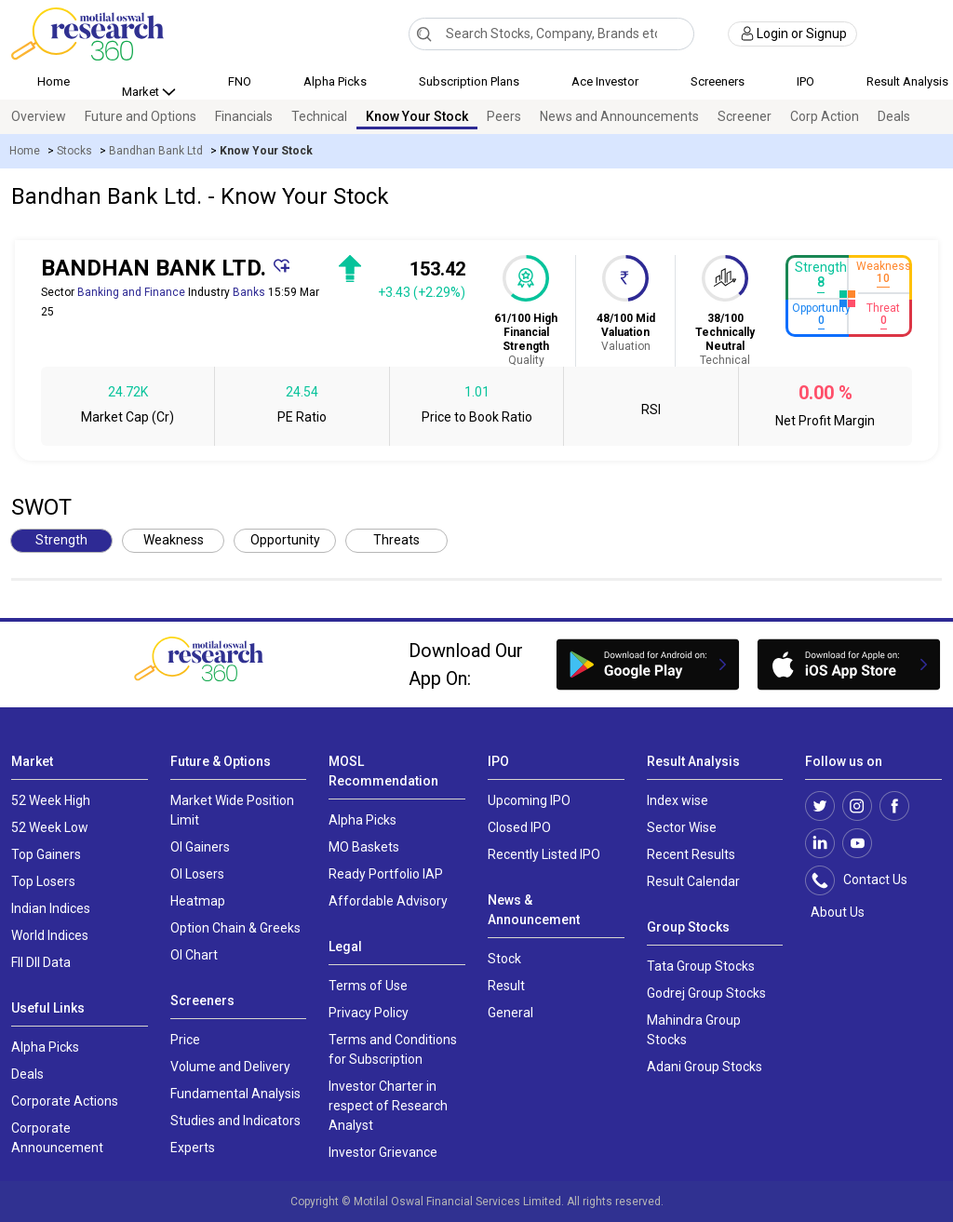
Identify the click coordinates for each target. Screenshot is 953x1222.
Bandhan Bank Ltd (156, 150)
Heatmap (197, 900)
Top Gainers (46, 854)
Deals (894, 116)
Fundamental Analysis (235, 1093)
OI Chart (194, 954)
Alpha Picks (335, 81)
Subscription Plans (469, 81)
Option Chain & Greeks (235, 927)
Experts (192, 1147)
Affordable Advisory (388, 900)
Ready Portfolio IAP (386, 873)
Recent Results (691, 854)
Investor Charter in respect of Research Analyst (388, 1106)
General (510, 1012)
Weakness (173, 539)
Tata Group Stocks (701, 966)
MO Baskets (364, 846)
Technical (319, 116)
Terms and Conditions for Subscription (393, 1049)
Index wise (677, 800)
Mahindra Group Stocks (694, 1030)
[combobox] (552, 34)
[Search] (424, 33)
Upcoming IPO (529, 800)
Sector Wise (682, 827)
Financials (244, 116)
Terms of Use (368, 985)
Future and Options (140, 116)
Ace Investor (604, 81)
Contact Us (866, 880)
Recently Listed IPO (544, 854)
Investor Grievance (383, 1152)
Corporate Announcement (57, 1138)
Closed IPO (519, 827)
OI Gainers (200, 846)
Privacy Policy (369, 1012)
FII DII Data (41, 962)
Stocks (74, 150)
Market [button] (142, 92)
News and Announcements (619, 116)
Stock (504, 958)
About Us (835, 912)
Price (185, 1039)
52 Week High (50, 800)
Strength (61, 539)
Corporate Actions (64, 1101)
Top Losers (43, 881)
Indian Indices (50, 908)
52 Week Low (49, 827)
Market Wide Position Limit (232, 810)
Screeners (718, 81)
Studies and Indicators (235, 1120)
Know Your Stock (417, 116)
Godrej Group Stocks (706, 993)
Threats (396, 539)
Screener (745, 116)
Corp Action (824, 116)
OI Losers (197, 873)
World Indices (49, 935)
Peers (504, 116)
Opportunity (285, 539)
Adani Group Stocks (704, 1066)
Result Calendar (693, 881)
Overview (38, 116)
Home (53, 81)
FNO (239, 81)
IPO (805, 81)
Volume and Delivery (230, 1066)
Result (506, 985)
